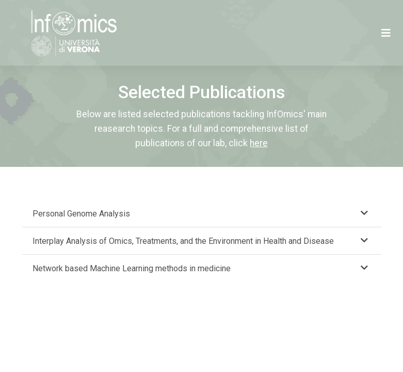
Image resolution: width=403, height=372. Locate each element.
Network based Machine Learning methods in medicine (132, 268)
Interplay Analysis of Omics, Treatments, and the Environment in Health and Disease (183, 241)
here (259, 143)
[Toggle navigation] (386, 33)
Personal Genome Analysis (81, 214)
